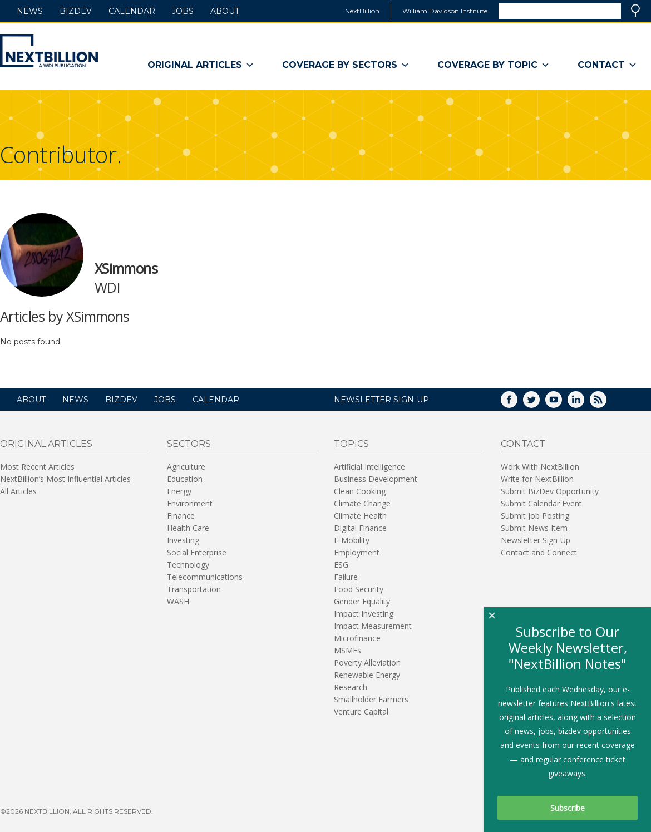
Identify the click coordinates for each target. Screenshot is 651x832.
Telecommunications (205, 577)
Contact (607, 65)
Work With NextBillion (540, 466)
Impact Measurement (373, 626)
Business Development (375, 479)
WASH (178, 601)
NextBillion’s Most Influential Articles (65, 479)
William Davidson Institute (444, 11)
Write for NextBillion (537, 479)
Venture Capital (361, 711)
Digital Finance (360, 528)
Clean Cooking (360, 491)
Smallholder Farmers (371, 699)
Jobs (183, 11)
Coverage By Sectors (346, 65)
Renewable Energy (367, 674)
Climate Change (362, 503)
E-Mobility (351, 540)
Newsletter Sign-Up (535, 540)
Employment (356, 552)
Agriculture (186, 466)
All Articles (18, 491)
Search (635, 10)
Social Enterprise (196, 552)
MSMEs (347, 650)
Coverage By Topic (493, 65)
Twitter (539, 403)
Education (185, 479)
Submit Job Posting (535, 515)
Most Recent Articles (37, 466)
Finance (181, 515)
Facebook (516, 403)
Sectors (189, 444)
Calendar (131, 11)
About (224, 11)
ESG (341, 564)
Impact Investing (363, 613)
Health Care (188, 528)
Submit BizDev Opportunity (550, 491)
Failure (346, 577)
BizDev (76, 11)
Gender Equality (362, 601)
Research (350, 687)
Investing (183, 540)
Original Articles (200, 65)
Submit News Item (534, 528)
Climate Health (360, 515)
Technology (188, 564)
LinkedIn (583, 403)
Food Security (358, 589)
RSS (605, 403)
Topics (351, 444)
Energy (179, 491)
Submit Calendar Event (541, 503)
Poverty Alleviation (367, 662)
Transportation (194, 589)
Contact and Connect (539, 552)
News (30, 11)
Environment (190, 503)
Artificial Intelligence (369, 466)
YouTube (561, 403)
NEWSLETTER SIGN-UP (381, 400)
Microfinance (357, 638)
